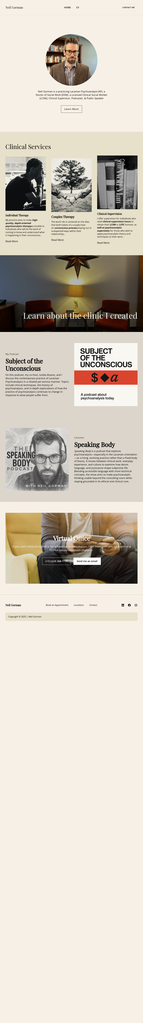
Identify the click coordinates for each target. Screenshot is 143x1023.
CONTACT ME (128, 7)
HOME (67, 7)
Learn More (71, 109)
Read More (11, 241)
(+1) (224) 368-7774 (56, 561)
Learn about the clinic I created (80, 315)
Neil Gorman (14, 7)
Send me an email (87, 561)
